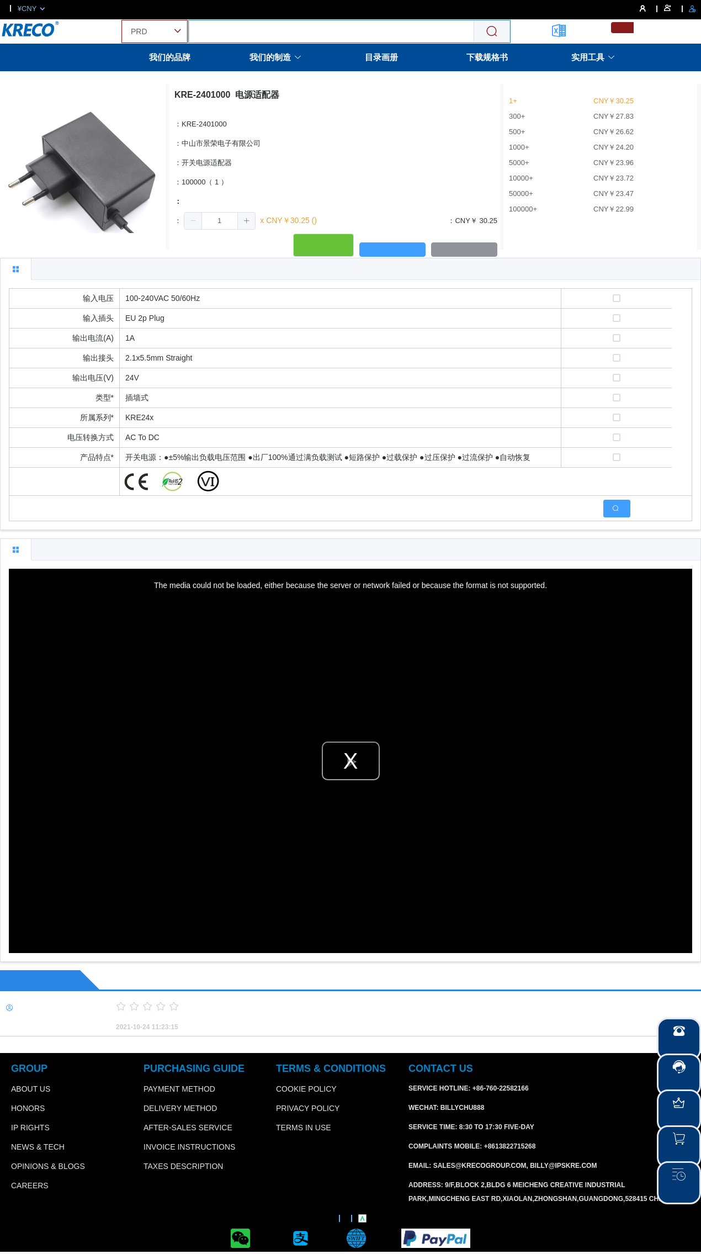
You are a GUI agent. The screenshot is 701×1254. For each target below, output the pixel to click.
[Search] (491, 32)
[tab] (15, 269)
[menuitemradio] (622, 27)
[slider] (389, 1006)
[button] (193, 221)
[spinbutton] (220, 221)
